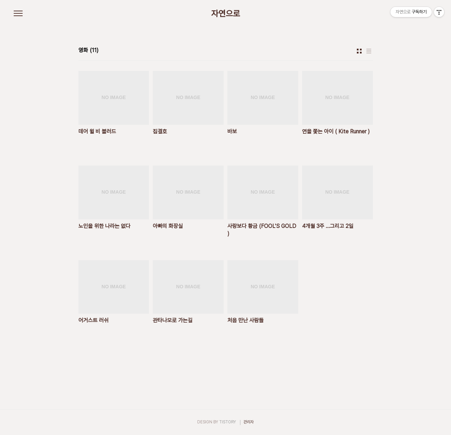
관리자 (248, 422)
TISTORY (227, 422)
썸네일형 (359, 51)
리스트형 (369, 51)
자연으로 (225, 14)
